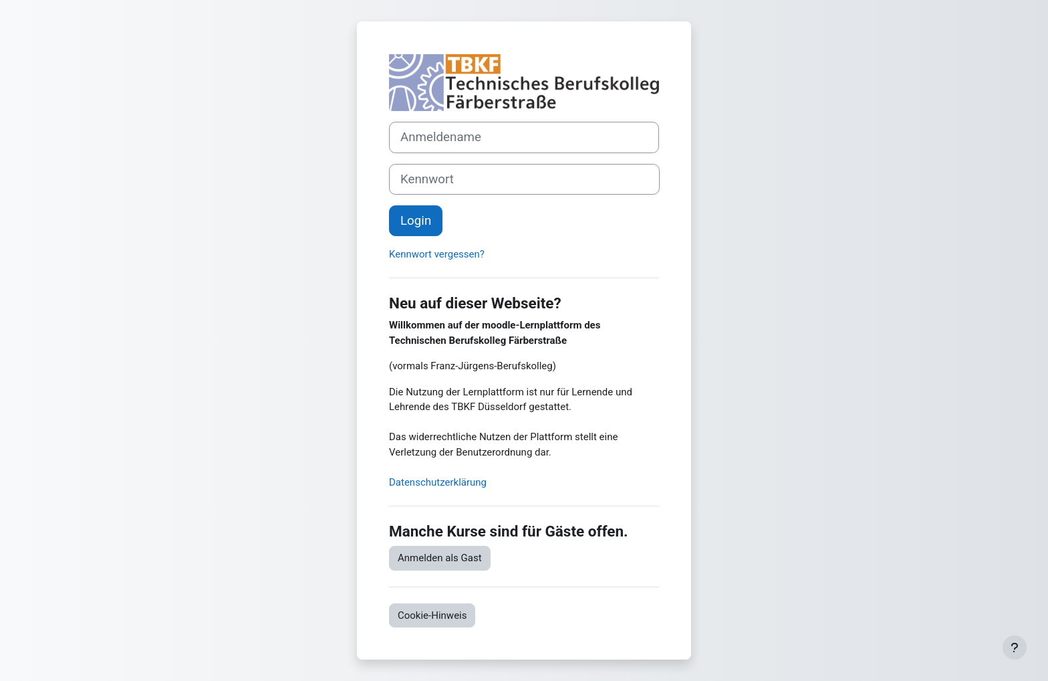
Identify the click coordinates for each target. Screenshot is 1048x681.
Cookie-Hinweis (432, 615)
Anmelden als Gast (440, 558)
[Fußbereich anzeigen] (1015, 648)
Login (415, 220)
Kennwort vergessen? (437, 254)
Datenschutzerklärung (438, 482)
